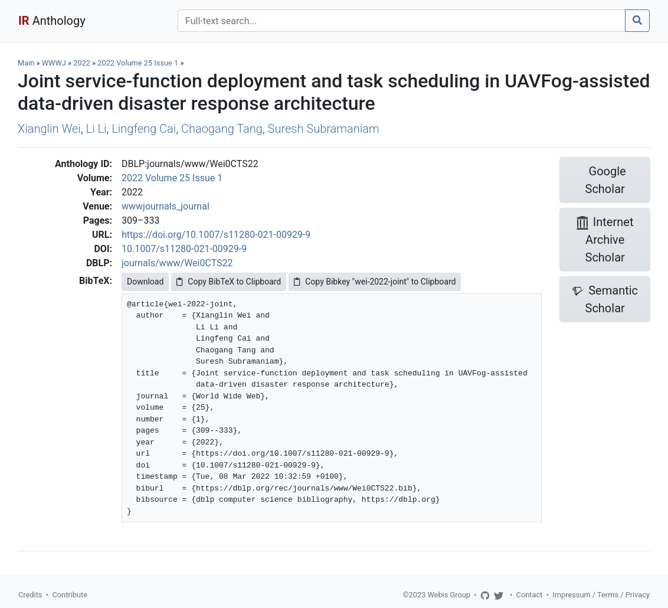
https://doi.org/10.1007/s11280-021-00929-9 (216, 234)
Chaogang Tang (222, 129)
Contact (529, 594)
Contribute (69, 594)
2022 (81, 62)
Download (145, 281)
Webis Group (448, 594)
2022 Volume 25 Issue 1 (138, 62)
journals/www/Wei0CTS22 (177, 263)
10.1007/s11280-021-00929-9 (184, 248)
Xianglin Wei (49, 129)
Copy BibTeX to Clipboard (228, 281)
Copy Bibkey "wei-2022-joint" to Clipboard (375, 281)
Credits (30, 594)
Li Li (96, 129)
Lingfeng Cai (144, 129)
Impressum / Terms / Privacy (601, 594)
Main (26, 62)
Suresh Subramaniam (323, 129)
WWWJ (54, 62)
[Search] (402, 20)
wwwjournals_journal (165, 206)
